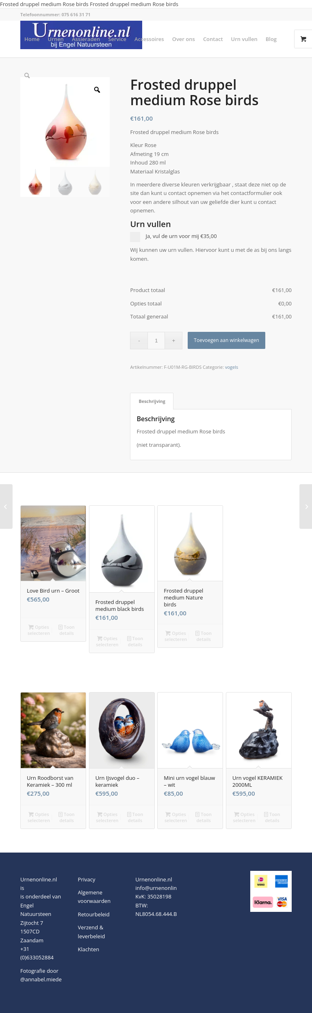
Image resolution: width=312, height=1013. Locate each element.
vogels (231, 367)
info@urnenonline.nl (160, 888)
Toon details (66, 629)
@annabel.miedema (44, 979)
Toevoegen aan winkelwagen (226, 340)
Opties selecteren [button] (39, 629)
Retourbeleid (94, 914)
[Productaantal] (156, 340)
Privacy (86, 879)
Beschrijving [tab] (152, 401)
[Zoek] (27, 75)
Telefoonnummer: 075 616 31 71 (55, 14)
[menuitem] (32, 39)
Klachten (89, 949)
